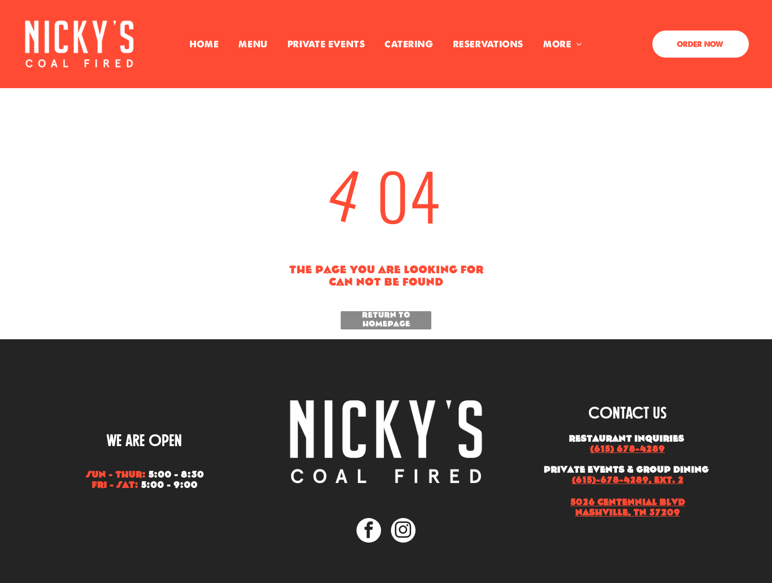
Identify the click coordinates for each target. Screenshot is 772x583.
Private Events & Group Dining (626, 470)
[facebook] (368, 531)
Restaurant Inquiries (626, 439)
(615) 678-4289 (627, 449)
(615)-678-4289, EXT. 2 (627, 481)
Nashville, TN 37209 (627, 513)
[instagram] (403, 531)
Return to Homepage (386, 320)
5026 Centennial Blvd (627, 503)
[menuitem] (204, 44)
